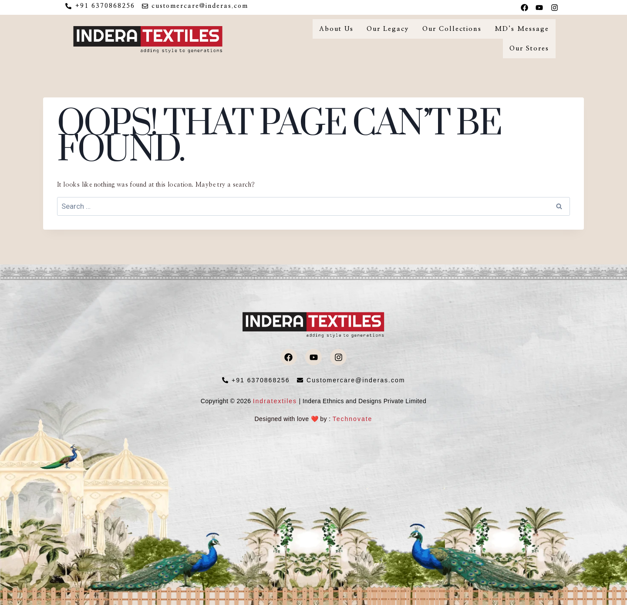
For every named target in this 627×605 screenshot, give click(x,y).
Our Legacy (388, 29)
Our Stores (529, 48)
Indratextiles (275, 401)
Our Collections (452, 29)
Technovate (353, 418)
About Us (336, 29)
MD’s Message (522, 29)
